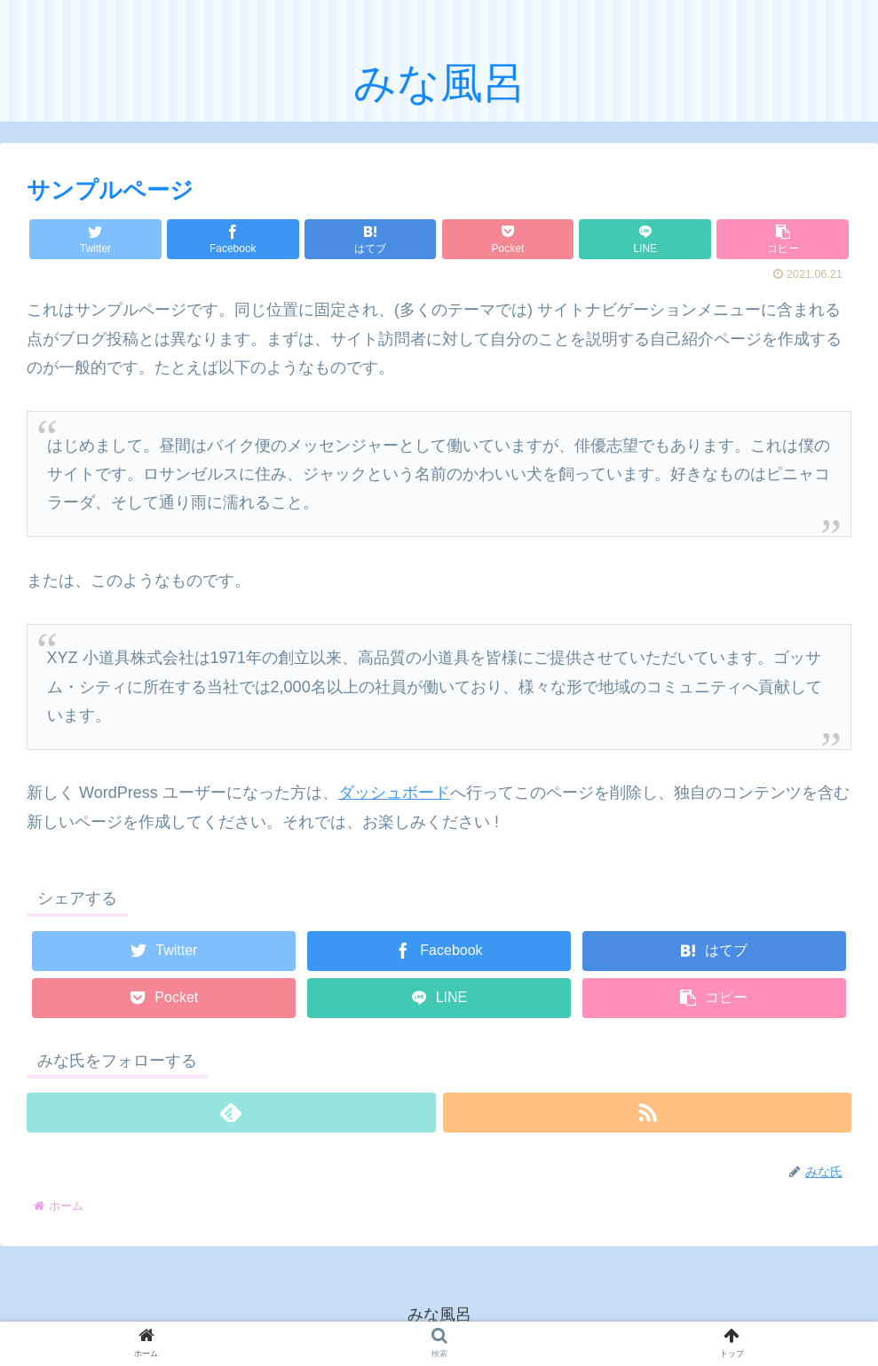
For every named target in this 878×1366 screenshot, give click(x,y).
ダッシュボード (394, 792)
